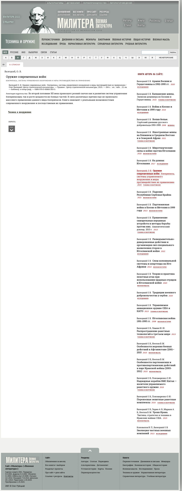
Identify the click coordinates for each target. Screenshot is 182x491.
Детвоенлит (102, 465)
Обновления (55, 461)
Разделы (54, 469)
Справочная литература (134, 476)
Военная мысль (143, 286)
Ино (23, 52)
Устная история (88, 469)
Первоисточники (131, 461)
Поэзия (108, 469)
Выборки (33, 52)
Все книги (55, 465)
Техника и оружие (20, 41)
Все (5, 52)
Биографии (128, 465)
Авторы (84, 461)
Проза (157, 469)
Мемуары (171, 125)
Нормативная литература (153, 472)
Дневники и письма (150, 461)
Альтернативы (88, 465)
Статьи (53, 52)
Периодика (103, 461)
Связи (44, 52)
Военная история (149, 154)
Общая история (160, 465)
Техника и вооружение (19, 112)
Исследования (142, 87)
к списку (15, 65)
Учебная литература (156, 476)
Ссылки (53, 476)
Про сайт (55, 472)
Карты (101, 469)
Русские (14, 52)
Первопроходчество (90, 472)
